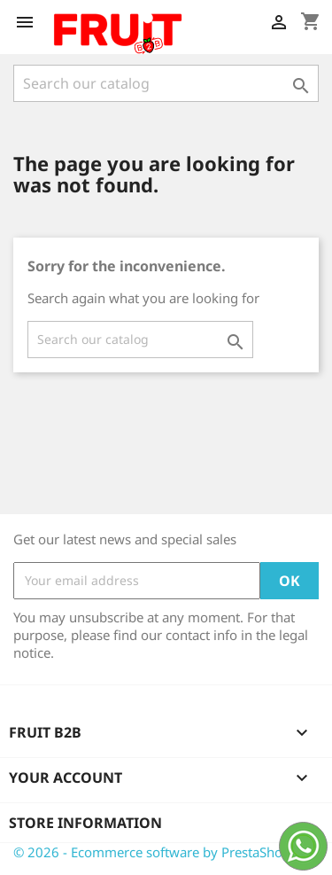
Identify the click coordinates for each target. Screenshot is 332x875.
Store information (85, 822)
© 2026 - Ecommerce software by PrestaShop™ (157, 852)
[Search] (166, 83)
